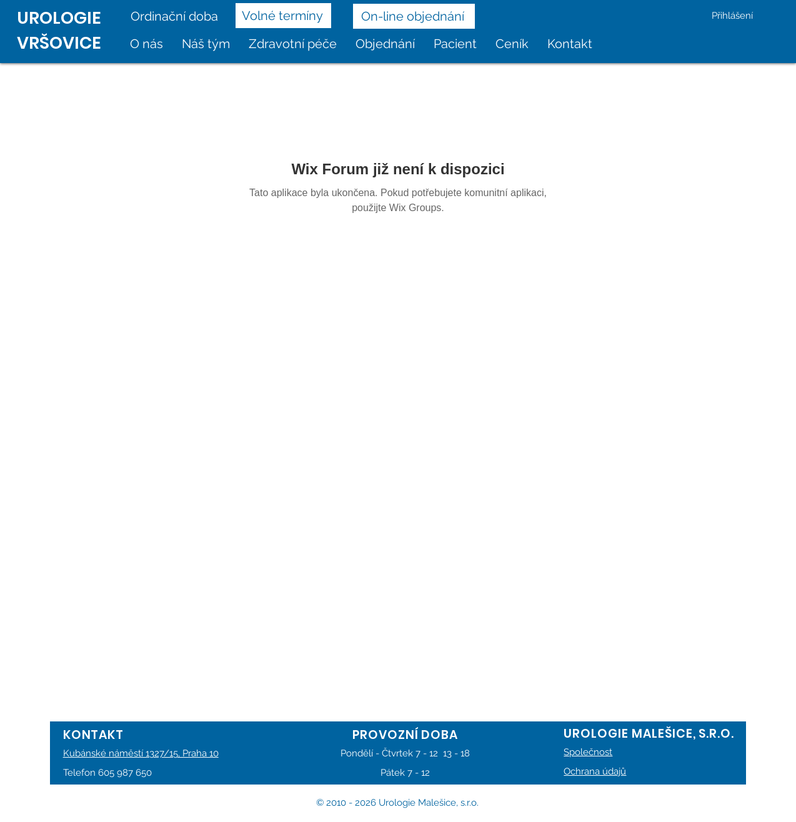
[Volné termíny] (283, 15)
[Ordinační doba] (178, 16)
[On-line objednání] (414, 16)
